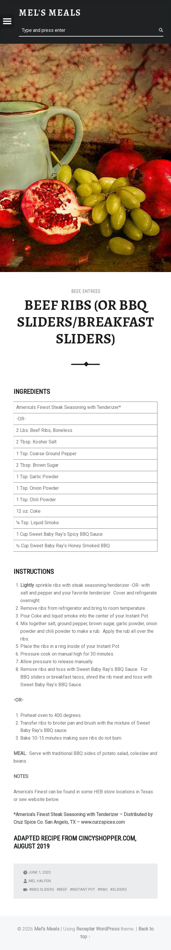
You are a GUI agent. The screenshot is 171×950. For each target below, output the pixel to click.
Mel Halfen (40, 881)
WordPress (107, 929)
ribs (104, 889)
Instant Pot (83, 889)
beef (63, 889)
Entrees (91, 291)
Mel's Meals (46, 929)
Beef (75, 291)
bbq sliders (42, 889)
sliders (119, 889)
